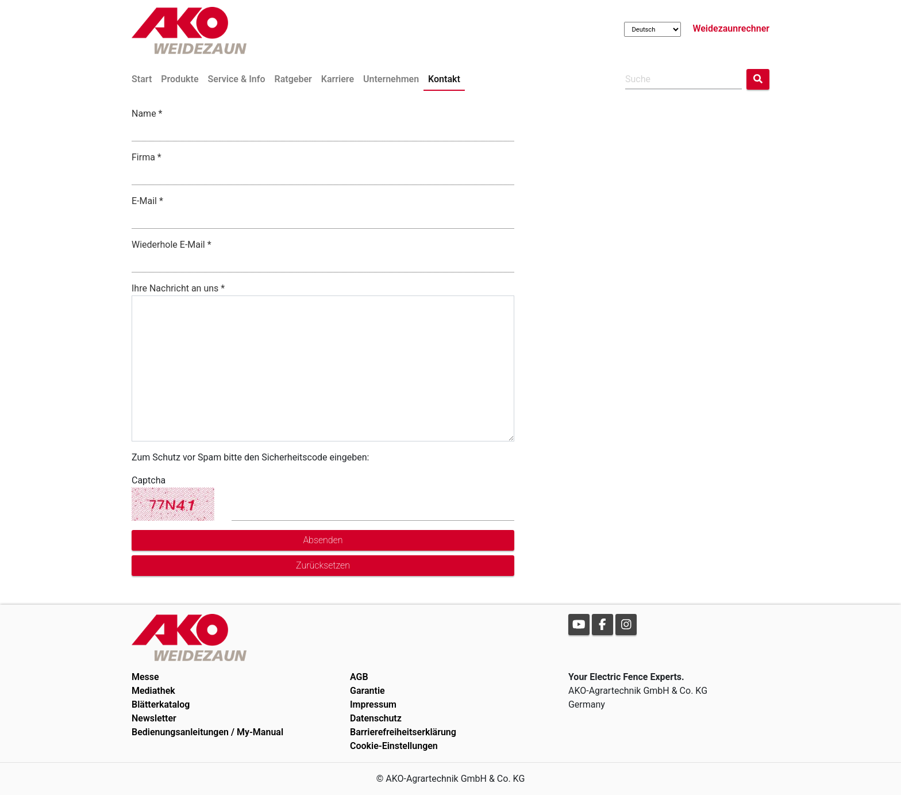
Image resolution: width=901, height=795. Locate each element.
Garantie (367, 690)
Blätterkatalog (161, 704)
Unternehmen (391, 79)
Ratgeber (293, 79)
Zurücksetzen (323, 565)
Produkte (179, 79)
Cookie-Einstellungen (394, 745)
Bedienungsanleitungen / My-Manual (207, 732)
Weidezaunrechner (730, 28)
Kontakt (444, 79)
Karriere (337, 79)
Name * (147, 113)
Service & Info (236, 79)
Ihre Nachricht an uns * (178, 288)
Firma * (146, 157)
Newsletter (154, 718)
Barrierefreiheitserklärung (403, 732)
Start (142, 79)
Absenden (322, 540)
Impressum (373, 704)
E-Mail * (147, 200)
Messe (145, 676)
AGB (359, 676)
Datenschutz (376, 718)
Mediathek (153, 690)
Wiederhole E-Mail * (171, 244)
